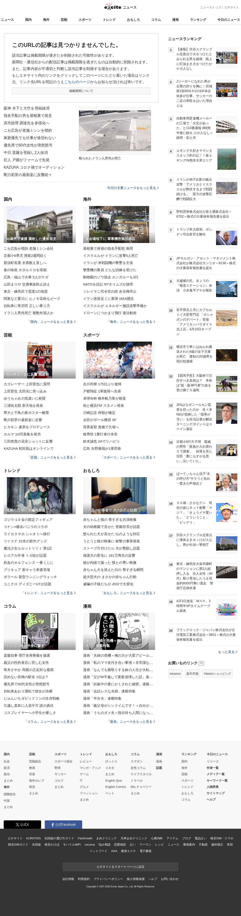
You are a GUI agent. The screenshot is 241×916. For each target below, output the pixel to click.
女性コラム (138, 768)
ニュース (7, 19)
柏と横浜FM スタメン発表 (103, 405)
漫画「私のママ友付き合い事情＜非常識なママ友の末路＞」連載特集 (119, 662)
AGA (114, 851)
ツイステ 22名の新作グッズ (25, 541)
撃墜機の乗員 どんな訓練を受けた (109, 270)
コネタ (109, 768)
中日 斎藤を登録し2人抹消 (26, 153)
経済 (7, 768)
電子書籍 (145, 851)
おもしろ (133, 19)
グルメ (84, 787)
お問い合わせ (170, 879)
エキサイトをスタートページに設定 (120, 866)
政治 (7, 774)
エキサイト (231, 7)
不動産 (203, 844)
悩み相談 (104, 844)
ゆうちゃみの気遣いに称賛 (24, 398)
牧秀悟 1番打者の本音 (100, 434)
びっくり (111, 761)
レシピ (159, 844)
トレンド (109, 19)
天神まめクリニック (133, 838)
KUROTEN (33, 838)
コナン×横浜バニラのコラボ (26, 527)
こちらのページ (77, 82)
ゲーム (84, 774)
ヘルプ (211, 799)
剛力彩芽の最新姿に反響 (23, 420)
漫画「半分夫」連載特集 (102, 698)
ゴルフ (58, 780)
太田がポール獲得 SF (100, 420)
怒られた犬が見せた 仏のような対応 (111, 534)
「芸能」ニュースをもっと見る (51, 457)
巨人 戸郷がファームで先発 (26, 160)
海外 (46, 19)
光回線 (36, 844)
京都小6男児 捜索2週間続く (25, 256)
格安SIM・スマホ (221, 838)
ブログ (186, 838)
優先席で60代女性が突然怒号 (28, 145)
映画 (32, 768)
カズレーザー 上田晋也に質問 (27, 384)
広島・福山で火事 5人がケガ (26, 277)
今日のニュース (228, 19)
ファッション (89, 793)
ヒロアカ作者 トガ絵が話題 (25, 555)
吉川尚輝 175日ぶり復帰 (102, 384)
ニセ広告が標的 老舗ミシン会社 (29, 248)
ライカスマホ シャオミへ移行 (27, 534)
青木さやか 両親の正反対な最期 (29, 670)
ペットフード (98, 851)
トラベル (137, 780)
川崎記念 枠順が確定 (99, 413)
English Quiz (113, 780)
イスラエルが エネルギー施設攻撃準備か (115, 306)
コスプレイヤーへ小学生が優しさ (30, 713)
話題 (159, 768)
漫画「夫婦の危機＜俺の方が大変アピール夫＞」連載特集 (119, 655)
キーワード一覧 (217, 780)
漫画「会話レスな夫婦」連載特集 (109, 691)
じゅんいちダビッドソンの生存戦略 (32, 698)
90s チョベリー (141, 787)
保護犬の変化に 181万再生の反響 (109, 555)
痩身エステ (128, 851)
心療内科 (157, 838)
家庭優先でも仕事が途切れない (30, 138)
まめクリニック (106, 838)
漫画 (175, 19)
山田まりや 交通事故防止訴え (27, 284)
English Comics (115, 787)
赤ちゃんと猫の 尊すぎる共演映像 (109, 520)
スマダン (137, 761)
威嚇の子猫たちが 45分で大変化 (108, 584)
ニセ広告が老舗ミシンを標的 (28, 130)
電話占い (200, 838)
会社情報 (68, 879)
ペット (109, 793)
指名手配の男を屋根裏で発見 (28, 116)
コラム (156, 19)
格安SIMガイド (18, 844)
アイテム (172, 838)
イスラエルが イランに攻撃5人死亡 (111, 256)
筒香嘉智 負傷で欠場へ (101, 427)
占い (133, 844)
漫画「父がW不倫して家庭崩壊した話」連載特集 (119, 677)
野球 (57, 768)
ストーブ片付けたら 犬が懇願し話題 (111, 548)
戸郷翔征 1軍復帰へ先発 (102, 391)
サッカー (60, 774)
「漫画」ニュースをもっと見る (131, 721)
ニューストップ (210, 7)
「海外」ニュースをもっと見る (131, 322)
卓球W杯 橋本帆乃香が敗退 (104, 398)
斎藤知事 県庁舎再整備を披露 (27, 655)
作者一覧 (213, 768)
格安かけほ (52, 844)
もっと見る (227, 652)
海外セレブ (36, 780)
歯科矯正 (217, 844)
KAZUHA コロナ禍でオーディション (34, 167)
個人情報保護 (136, 879)
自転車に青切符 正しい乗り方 (27, 306)
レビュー (86, 761)
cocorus (89, 844)
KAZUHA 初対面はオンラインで (29, 448)
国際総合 (10, 794)
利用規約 (84, 879)
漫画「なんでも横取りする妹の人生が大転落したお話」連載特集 (119, 670)
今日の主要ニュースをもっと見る (133, 188)
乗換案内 (189, 844)
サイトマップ (216, 793)
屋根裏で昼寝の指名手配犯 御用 (108, 248)
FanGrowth (85, 838)
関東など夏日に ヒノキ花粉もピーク (32, 298)
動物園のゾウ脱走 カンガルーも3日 (111, 277)
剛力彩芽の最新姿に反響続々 (28, 175)
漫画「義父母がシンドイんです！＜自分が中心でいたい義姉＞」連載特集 (119, 705)
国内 (28, 19)
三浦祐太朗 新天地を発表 (23, 405)
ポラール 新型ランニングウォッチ (30, 577)
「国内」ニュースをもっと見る (51, 322)
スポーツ (84, 19)
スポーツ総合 (63, 761)
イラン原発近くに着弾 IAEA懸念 (108, 298)
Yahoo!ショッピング (217, 673)
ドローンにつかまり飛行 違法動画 (109, 313)
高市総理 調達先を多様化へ (26, 123)
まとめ (8, 780)
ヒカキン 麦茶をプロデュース (27, 427)
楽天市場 (192, 673)
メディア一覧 (216, 774)
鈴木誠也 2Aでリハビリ (101, 441)
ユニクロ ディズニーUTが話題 (27, 584)
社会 (7, 761)
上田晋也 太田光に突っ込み (25, 391)
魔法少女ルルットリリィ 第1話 (28, 548)
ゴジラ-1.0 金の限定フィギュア (28, 520)
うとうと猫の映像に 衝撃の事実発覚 (111, 541)
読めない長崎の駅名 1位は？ (26, 677)
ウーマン (145, 844)
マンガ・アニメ (90, 768)
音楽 (32, 774)
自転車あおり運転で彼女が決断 (28, 691)
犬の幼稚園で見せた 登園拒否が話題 (111, 527)
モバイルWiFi (72, 844)
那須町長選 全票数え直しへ (25, 263)
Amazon (175, 673)
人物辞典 (213, 787)
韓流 (32, 787)
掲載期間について (81, 91)
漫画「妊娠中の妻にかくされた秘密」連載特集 (119, 684)
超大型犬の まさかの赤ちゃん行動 (109, 577)
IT (81, 780)
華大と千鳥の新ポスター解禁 (26, 413)
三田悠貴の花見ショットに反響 (28, 441)
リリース (213, 761)
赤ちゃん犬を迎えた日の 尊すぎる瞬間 (113, 570)
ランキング (198, 19)
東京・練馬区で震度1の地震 (26, 291)
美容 (230, 844)
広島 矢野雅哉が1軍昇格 (102, 448)
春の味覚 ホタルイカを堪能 (25, 270)
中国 (7, 800)
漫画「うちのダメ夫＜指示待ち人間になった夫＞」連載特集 (119, 713)
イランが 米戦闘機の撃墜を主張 (108, 263)
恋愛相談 (120, 844)
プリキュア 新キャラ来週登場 (27, 570)
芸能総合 (35, 761)
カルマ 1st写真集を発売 (22, 434)
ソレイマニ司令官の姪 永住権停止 (109, 291)
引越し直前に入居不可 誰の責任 (29, 705)
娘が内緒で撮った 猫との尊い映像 (109, 562)
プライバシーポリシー (108, 879)
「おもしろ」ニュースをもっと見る (127, 593)
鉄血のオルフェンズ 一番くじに (29, 562)
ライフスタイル (141, 774)
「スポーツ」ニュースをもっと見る (127, 457)
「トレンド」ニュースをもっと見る (48, 593)
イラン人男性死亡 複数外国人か (29, 313)
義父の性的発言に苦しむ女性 (26, 662)
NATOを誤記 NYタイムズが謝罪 (108, 284)
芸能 (64, 19)
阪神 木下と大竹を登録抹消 (26, 108)
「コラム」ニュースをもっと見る (50, 721)
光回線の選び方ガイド (59, 838)
